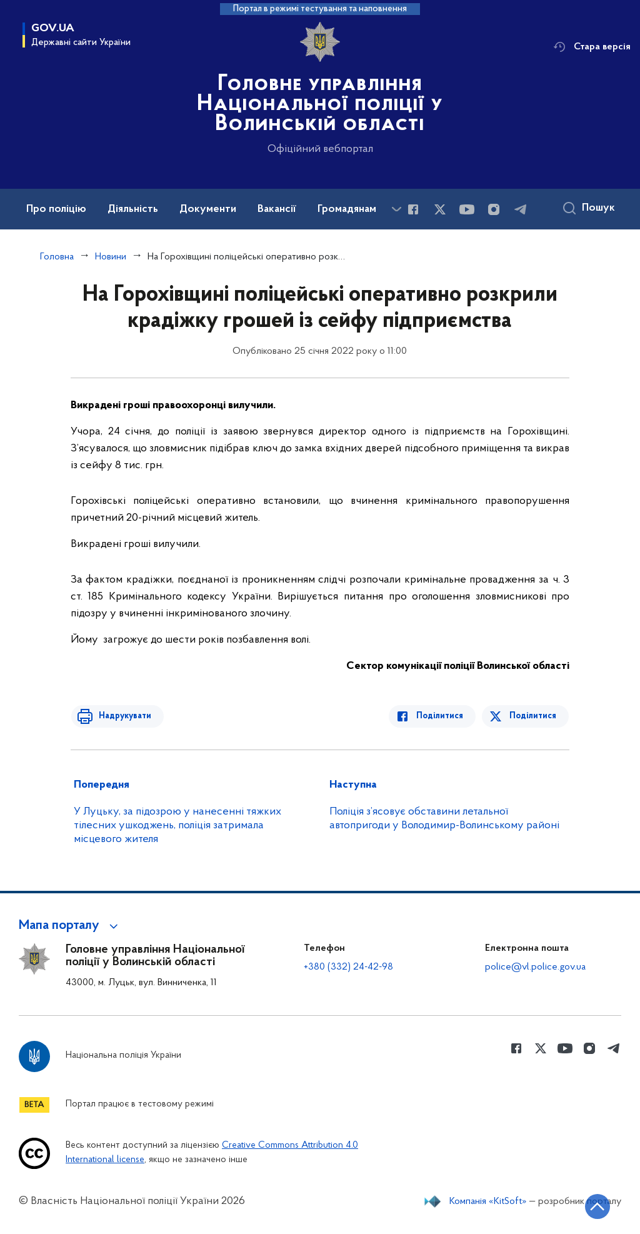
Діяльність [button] (133, 209)
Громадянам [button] (347, 209)
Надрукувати (122, 716)
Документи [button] (207, 209)
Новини (110, 257)
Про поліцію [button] (56, 209)
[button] (70, 925)
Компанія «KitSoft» (488, 1201)
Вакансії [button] (277, 209)
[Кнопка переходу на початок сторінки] (593, 1205)
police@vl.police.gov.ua (535, 967)
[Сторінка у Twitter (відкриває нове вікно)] (440, 209)
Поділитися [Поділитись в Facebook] (442, 716)
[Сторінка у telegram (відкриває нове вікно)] (520, 209)
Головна (57, 257)
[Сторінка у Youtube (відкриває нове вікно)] (466, 209)
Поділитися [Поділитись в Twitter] (533, 716)
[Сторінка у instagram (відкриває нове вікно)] (493, 209)
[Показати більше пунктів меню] (396, 209)
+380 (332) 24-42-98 (348, 967)
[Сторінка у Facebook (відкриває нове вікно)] (413, 209)
